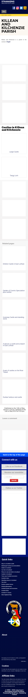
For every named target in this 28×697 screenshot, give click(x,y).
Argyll (8, 41)
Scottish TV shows (6, 592)
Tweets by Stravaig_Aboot (7, 491)
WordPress (14, 693)
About (4, 635)
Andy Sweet (19, 690)
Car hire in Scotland (6, 569)
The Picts (3, 582)
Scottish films (5, 590)
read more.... (24, 661)
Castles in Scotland (6, 574)
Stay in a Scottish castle (7, 563)
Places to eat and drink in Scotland (10, 572)
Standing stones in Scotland (8, 580)
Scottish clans (5, 578)
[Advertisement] (14, 112)
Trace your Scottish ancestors (9, 576)
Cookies (5, 666)
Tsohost (14, 694)
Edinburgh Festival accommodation (10, 565)
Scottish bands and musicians (9, 588)
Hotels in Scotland (6, 567)
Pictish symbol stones (7, 584)
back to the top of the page (14, 455)
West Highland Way (6, 594)
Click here (17, 670)
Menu (4, 11)
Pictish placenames (6, 586)
